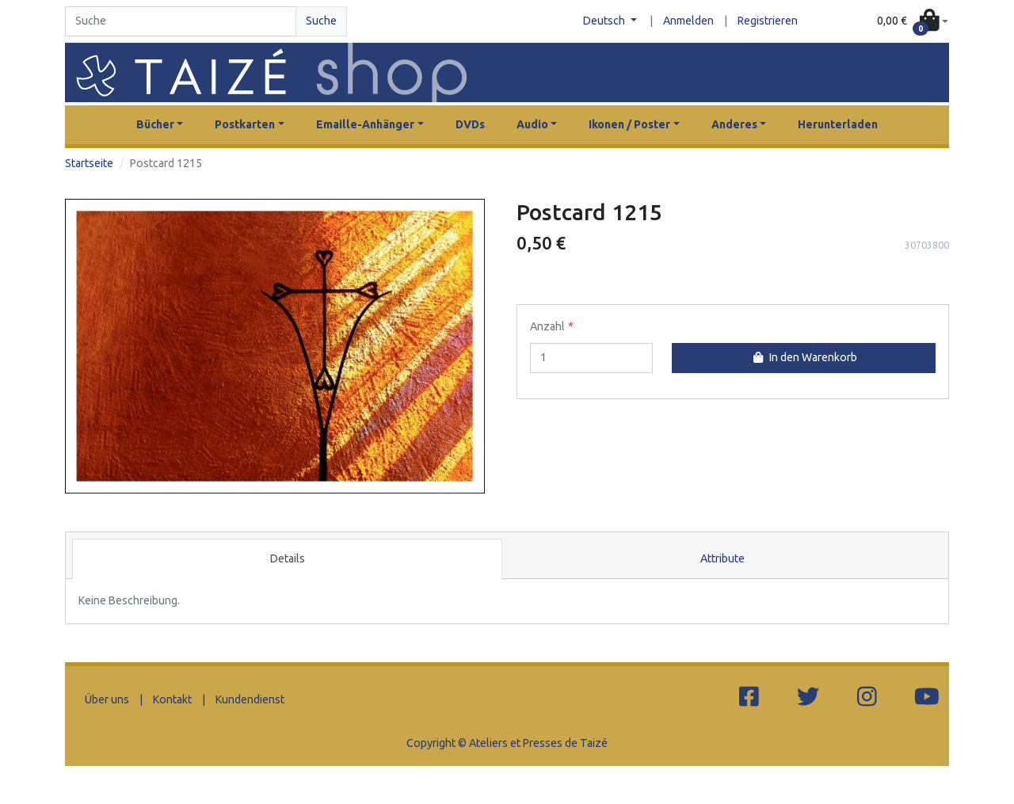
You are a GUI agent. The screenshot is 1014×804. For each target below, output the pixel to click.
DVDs (470, 124)
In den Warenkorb (803, 357)
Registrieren (768, 20)
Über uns (107, 699)
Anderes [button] (734, 124)
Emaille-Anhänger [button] (365, 124)
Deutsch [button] (605, 20)
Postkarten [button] (245, 124)
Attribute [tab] (722, 558)
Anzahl (547, 326)
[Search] (180, 21)
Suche (321, 20)
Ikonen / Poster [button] (629, 124)
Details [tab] (287, 558)
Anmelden (688, 20)
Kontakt (172, 699)
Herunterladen (838, 124)
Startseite (89, 163)
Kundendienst (249, 699)
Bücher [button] (155, 124)
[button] (912, 22)
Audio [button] (532, 124)
